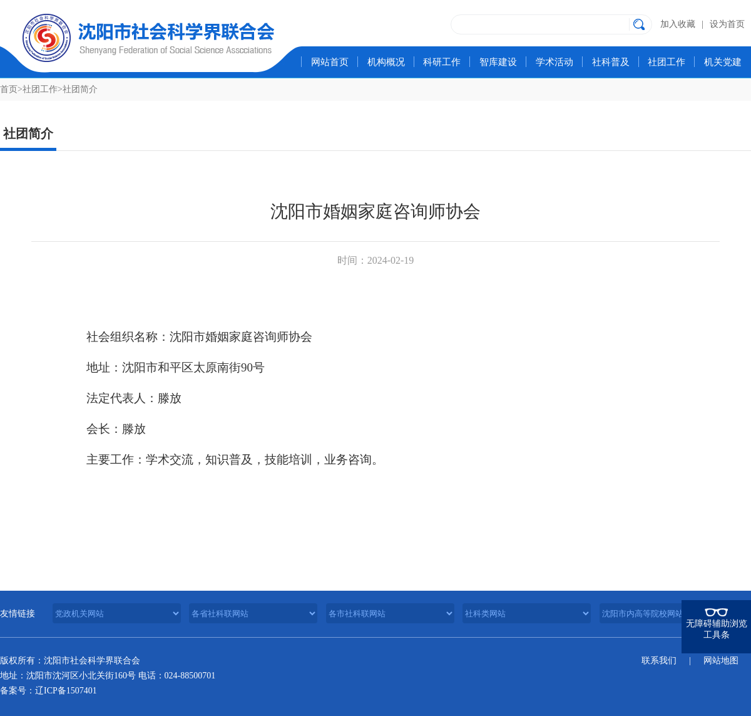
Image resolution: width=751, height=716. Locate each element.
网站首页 (330, 62)
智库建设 (498, 62)
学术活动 (554, 62)
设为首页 (727, 24)
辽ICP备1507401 (66, 690)
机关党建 (723, 62)
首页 (9, 89)
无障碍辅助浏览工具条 (716, 629)
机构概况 (386, 62)
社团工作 (666, 62)
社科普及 (611, 62)
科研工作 (442, 62)
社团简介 (80, 89)
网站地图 (720, 660)
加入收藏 (677, 24)
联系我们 (659, 660)
